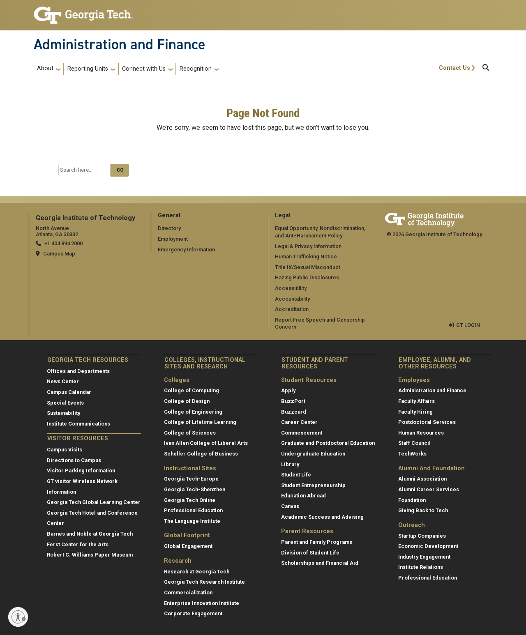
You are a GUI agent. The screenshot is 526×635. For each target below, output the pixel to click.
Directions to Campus (74, 460)
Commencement (301, 433)
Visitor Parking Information (81, 470)
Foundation (412, 500)
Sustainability (63, 413)
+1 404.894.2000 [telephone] (63, 243)
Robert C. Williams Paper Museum (90, 555)
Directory (169, 228)
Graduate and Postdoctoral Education (328, 443)
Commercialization (188, 592)
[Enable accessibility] (18, 617)
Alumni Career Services (428, 489)
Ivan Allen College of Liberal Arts (206, 443)
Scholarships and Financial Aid (319, 563)
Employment (173, 239)
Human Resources (421, 433)
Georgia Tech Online (189, 500)
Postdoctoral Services (427, 422)
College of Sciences (190, 433)
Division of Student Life (310, 553)
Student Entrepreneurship (313, 485)
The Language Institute (192, 521)
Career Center (299, 422)
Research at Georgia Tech (196, 571)
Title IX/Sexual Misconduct (307, 267)
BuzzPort (293, 401)
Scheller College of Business (201, 454)
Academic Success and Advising (322, 517)
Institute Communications (78, 424)
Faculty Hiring (415, 412)
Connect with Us (144, 68)
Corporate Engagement (193, 613)
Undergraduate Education (313, 454)
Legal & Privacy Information (308, 246)
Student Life (296, 475)
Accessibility (291, 288)
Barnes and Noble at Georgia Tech (90, 534)
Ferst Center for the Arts (77, 544)
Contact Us (454, 67)
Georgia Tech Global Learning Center (94, 502)
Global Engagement (188, 546)
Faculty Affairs (416, 401)
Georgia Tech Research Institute (204, 582)
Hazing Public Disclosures (307, 277)
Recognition (196, 68)
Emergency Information (186, 249)
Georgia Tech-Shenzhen (194, 489)
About (45, 68)
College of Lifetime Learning (200, 422)
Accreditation (292, 309)
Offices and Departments (78, 371)
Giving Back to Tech (423, 510)
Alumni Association (422, 479)
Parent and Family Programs (316, 542)
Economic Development (428, 546)
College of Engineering (193, 412)
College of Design (187, 401)
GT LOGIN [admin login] (468, 325)
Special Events (65, 403)
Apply (288, 390)
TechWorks (412, 454)
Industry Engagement (424, 557)
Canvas (290, 506)
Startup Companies (422, 536)
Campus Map (59, 254)
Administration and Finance (119, 44)
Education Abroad (303, 495)
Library (290, 464)
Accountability (292, 299)
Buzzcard (293, 412)
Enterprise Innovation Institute (201, 603)
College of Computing (191, 390)
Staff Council (414, 443)
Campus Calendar (69, 392)
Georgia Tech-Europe (191, 479)
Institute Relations (420, 567)
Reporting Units (87, 68)
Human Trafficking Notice (306, 256)
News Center (63, 381)
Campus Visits (64, 449)
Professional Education (193, 510)
